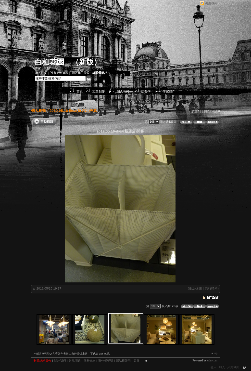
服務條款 (89, 360)
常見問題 (75, 360)
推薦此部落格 (59, 73)
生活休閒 (195, 288)
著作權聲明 (105, 360)
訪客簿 (146, 91)
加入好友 (41, 73)
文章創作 (98, 91)
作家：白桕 (42, 68)
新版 (86, 62)
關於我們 (60, 360)
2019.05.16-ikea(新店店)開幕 (73, 110)
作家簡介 (169, 91)
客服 (136, 360)
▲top (214, 353)
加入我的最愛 (80, 73)
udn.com (212, 360)
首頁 (79, 91)
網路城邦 (211, 3)
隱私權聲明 (123, 360)
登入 (213, 367)
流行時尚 (211, 288)
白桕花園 (49, 62)
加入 (222, 367)
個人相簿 (123, 91)
